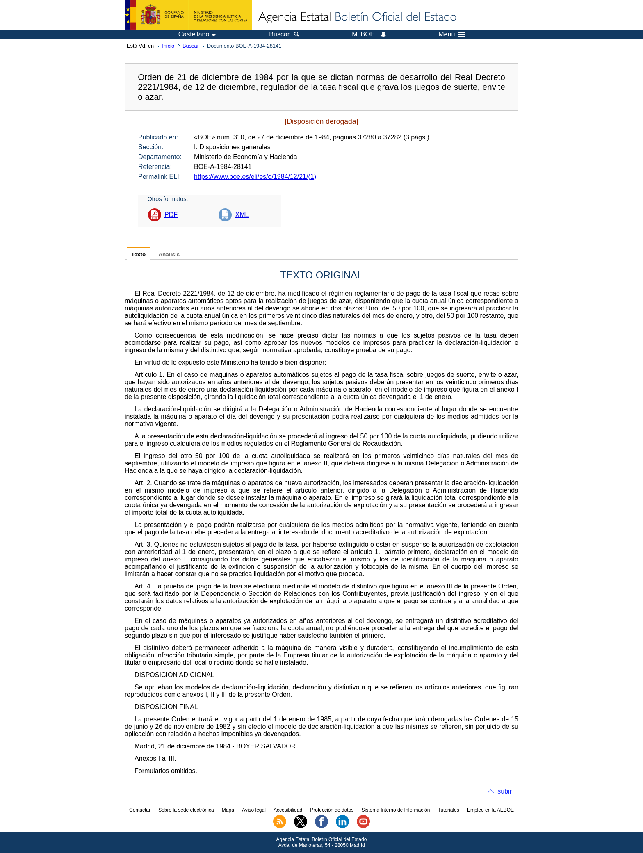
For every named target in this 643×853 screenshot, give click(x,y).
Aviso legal (254, 810)
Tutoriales (448, 810)
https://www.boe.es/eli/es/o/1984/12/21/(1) (255, 176)
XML (242, 214)
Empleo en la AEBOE (490, 810)
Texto (138, 254)
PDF (171, 214)
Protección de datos (331, 810)
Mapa (228, 810)
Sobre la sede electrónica (186, 810)
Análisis (169, 254)
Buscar (190, 46)
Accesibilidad (288, 810)
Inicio (168, 46)
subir (504, 791)
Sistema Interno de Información (396, 810)
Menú (451, 34)
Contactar (139, 810)
